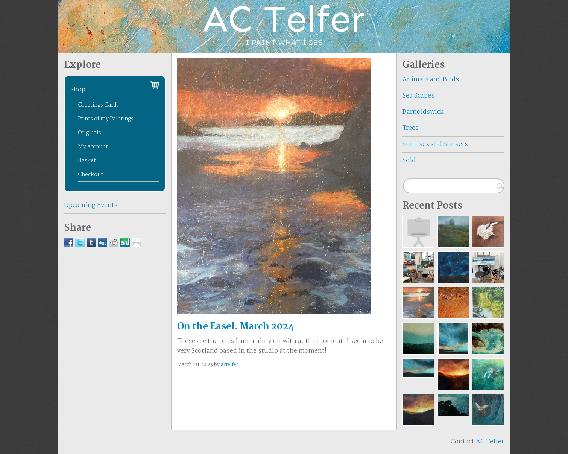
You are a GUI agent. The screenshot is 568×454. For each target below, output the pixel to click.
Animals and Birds (430, 80)
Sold (409, 160)
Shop (77, 90)
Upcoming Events (91, 205)
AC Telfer (490, 442)
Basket (87, 160)
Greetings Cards (98, 105)
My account (93, 146)
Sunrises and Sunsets (435, 144)
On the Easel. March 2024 (235, 326)
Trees (410, 128)
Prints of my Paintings (106, 118)
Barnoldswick (423, 112)
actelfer (229, 365)
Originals (89, 132)
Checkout (90, 174)
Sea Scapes (418, 96)
